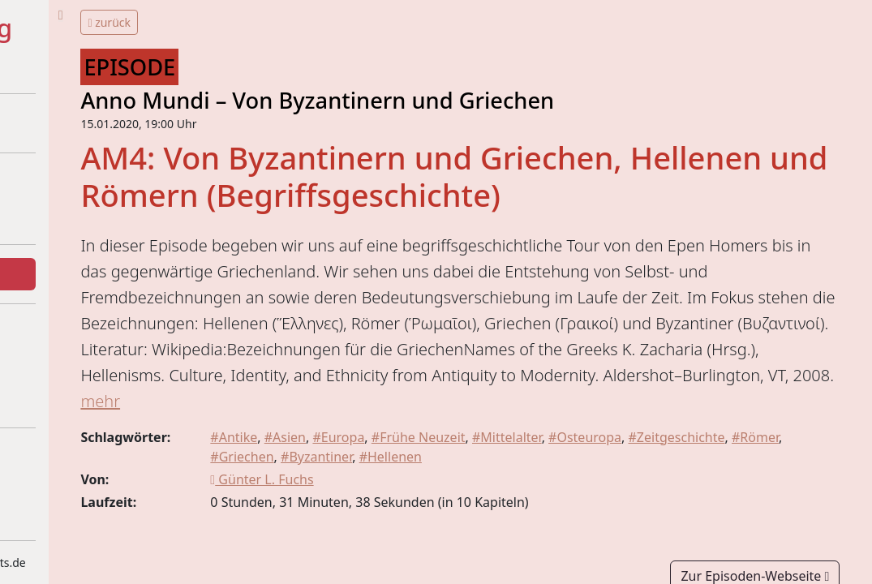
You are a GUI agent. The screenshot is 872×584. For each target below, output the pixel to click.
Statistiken (61, 366)
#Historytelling (102, 29)
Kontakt (54, 398)
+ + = (63, 67)
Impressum (65, 457)
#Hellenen (578, 520)
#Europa (473, 500)
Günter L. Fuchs (395, 543)
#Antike (367, 500)
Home (48, 123)
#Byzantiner (504, 520)
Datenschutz (68, 490)
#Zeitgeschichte (810, 500)
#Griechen (430, 520)
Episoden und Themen (98, 274)
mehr (412, 464)
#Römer (367, 520)
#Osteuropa (718, 500)
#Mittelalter (641, 500)
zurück (265, 22)
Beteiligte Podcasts (87, 215)
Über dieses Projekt (89, 182)
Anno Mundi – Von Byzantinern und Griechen (474, 100)
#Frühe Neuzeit (552, 500)
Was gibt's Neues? (85, 333)
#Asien (419, 500)
